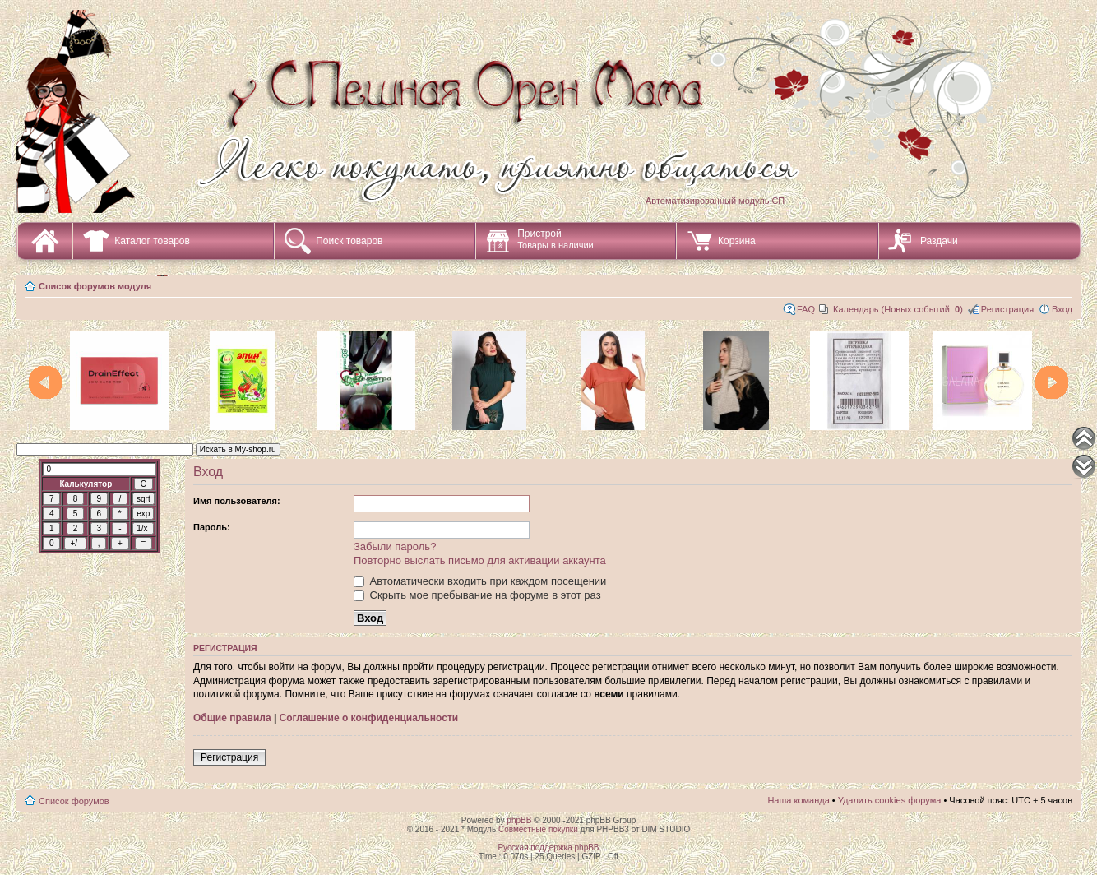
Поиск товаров (349, 241)
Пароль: (211, 527)
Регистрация (1007, 309)
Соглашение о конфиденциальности (369, 718)
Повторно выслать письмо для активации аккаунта (480, 560)
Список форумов (74, 801)
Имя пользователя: (236, 501)
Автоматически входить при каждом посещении (480, 581)
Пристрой (555, 239)
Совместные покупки (538, 829)
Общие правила (232, 718)
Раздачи (939, 241)
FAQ (806, 309)
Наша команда (798, 800)
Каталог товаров (152, 241)
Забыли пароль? (395, 546)
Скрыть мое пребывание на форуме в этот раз (477, 595)
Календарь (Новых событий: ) (898, 309)
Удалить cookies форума (890, 800)
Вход (1062, 309)
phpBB (519, 820)
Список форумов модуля (95, 286)
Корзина (737, 241)
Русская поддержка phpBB (548, 847)
